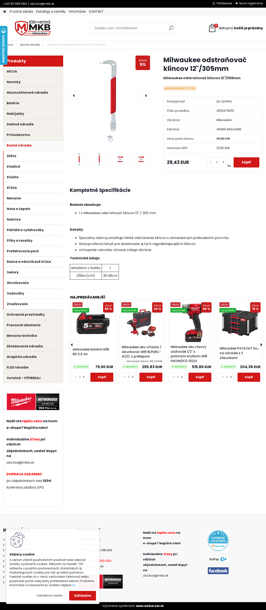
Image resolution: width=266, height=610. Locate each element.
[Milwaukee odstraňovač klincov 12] (78, 159)
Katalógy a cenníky (51, 11)
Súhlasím (82, 595)
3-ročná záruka (21, 11)
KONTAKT (96, 11)
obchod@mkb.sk (20, 462)
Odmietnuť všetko (50, 596)
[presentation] (74, 95)
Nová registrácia (251, 3)
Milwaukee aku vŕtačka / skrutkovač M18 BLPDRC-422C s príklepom (141, 352)
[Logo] (31, 28)
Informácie (77, 11)
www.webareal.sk (150, 606)
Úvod (9, 45)
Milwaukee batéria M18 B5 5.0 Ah (91, 351)
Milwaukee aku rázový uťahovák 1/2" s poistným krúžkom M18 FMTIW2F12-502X (189, 354)
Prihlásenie (224, 3)
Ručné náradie (30, 45)
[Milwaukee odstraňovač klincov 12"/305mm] (110, 96)
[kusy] (217, 162)
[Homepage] (4, 12)
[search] (171, 29)
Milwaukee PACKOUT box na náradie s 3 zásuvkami (239, 353)
